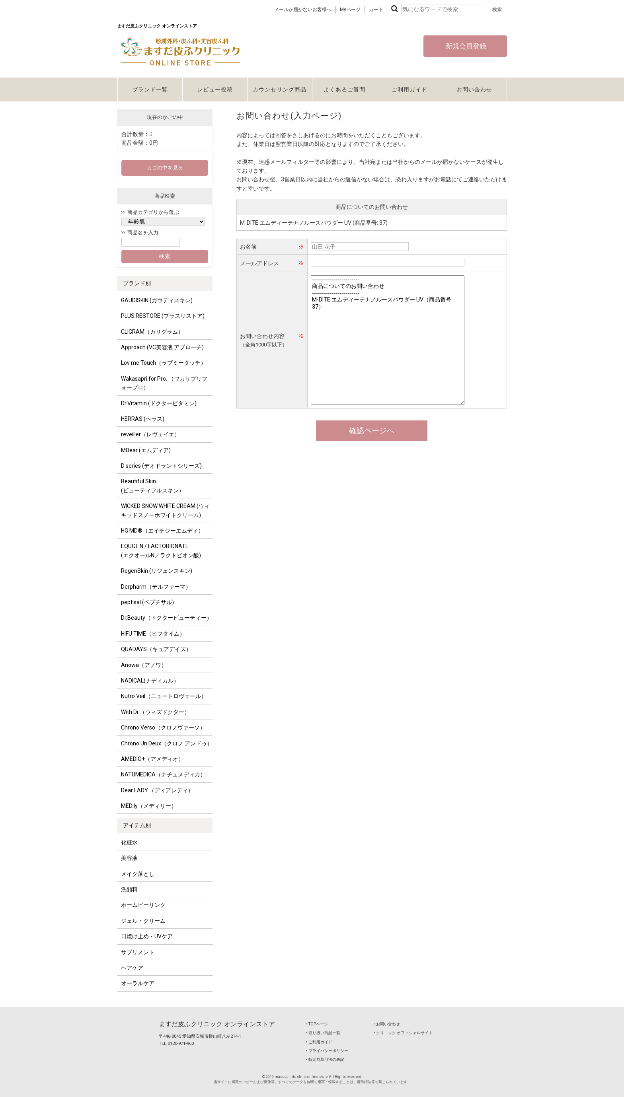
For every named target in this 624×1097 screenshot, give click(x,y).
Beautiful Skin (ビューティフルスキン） (152, 485)
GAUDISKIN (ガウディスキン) (157, 300)
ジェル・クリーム (143, 921)
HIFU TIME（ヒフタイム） (153, 633)
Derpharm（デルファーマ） (156, 587)
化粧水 (129, 842)
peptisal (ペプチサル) (147, 602)
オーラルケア (137, 983)
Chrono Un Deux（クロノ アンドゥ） (167, 743)
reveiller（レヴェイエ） (150, 434)
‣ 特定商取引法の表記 (325, 1059)
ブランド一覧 (150, 89)
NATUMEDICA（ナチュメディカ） (163, 774)
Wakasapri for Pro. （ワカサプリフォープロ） (164, 383)
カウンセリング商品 (279, 89)
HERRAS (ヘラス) (142, 419)
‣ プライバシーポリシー (327, 1050)
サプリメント (137, 952)
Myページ (350, 9)
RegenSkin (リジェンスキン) (156, 571)
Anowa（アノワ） (144, 665)
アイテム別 (137, 825)
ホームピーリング (143, 905)
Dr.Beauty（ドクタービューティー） (166, 618)
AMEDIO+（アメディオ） (152, 759)
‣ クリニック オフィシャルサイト (403, 1033)
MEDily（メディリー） (149, 806)
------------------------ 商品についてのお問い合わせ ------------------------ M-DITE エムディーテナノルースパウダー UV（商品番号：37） (387, 340)
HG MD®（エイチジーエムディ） (162, 530)
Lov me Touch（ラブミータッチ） (163, 363)
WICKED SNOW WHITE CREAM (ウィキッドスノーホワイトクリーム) (165, 510)
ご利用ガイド (409, 89)
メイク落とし (137, 874)
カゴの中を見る (165, 168)
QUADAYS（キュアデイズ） (156, 649)
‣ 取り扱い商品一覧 (323, 1033)
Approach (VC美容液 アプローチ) (162, 347)
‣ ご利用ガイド (319, 1042)
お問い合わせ (474, 89)
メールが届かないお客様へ (303, 9)
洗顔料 (129, 889)
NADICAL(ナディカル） (150, 680)
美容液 (129, 858)
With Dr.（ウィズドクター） (155, 712)
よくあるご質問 (344, 89)
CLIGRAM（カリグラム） (152, 332)
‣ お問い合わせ (387, 1024)
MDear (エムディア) (146, 450)
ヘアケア (132, 968)
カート (376, 9)
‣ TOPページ (317, 1024)
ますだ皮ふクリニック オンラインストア (217, 1024)
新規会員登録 (465, 46)
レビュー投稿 (215, 89)
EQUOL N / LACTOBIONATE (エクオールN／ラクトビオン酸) (161, 550)
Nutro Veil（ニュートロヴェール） (164, 696)
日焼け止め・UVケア (147, 936)
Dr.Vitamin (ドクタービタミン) (159, 403)
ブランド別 (137, 283)
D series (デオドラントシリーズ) (161, 466)
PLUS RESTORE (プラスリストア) (163, 316)
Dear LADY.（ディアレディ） (157, 790)
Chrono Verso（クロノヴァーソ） (163, 727)
